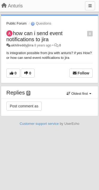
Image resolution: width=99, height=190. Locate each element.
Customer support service (39, 124)
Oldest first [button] (79, 94)
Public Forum (16, 23)
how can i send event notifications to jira (34, 36)
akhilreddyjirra (22, 45)
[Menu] (90, 5)
